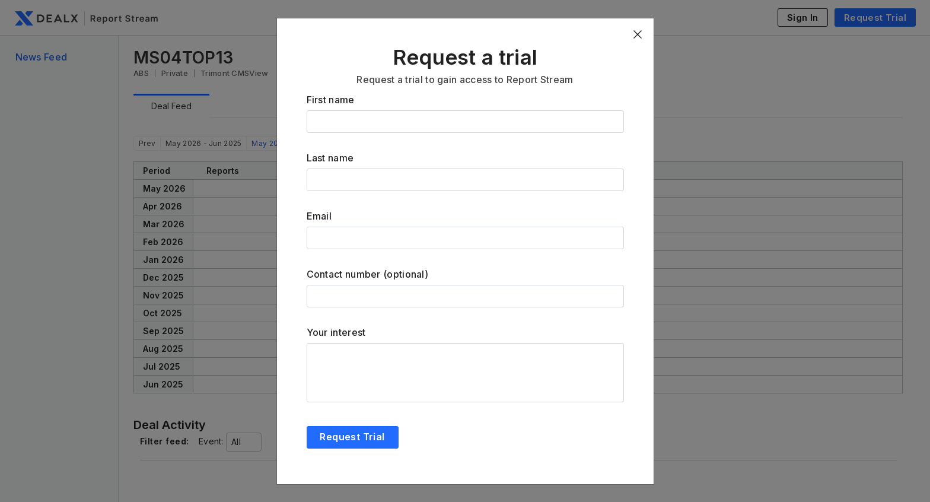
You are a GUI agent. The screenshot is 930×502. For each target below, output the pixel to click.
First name (331, 100)
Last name (330, 158)
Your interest (336, 332)
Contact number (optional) (368, 274)
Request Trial (352, 437)
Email (319, 216)
